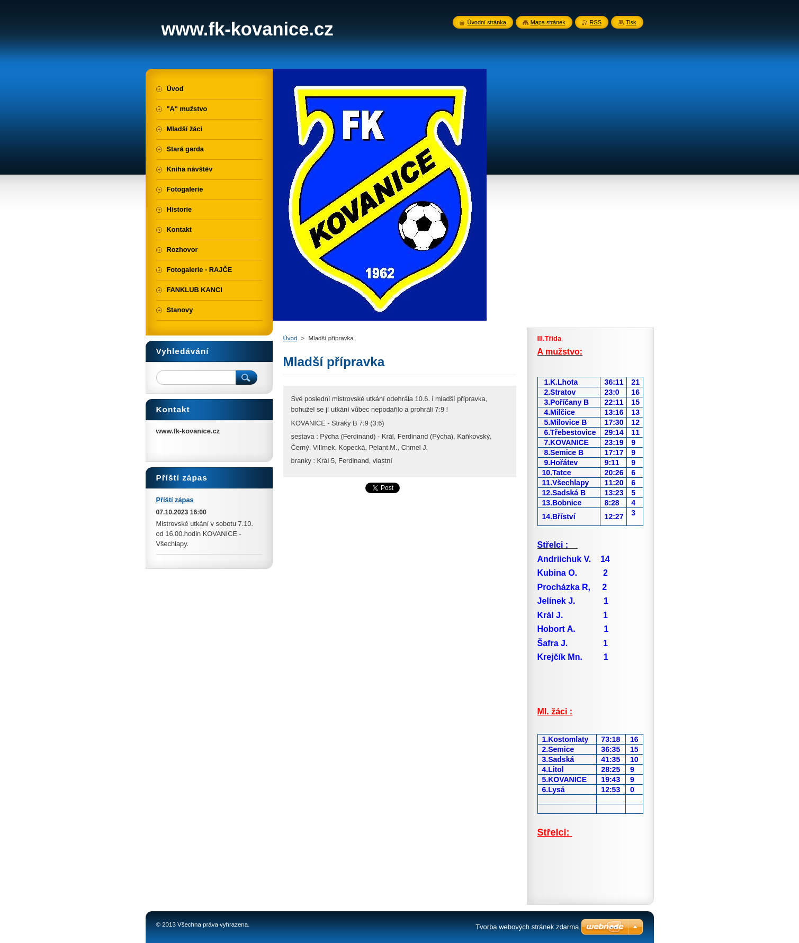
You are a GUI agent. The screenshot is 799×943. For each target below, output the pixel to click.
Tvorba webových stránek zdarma (527, 927)
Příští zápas (175, 500)
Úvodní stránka (487, 22)
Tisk (631, 22)
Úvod (290, 338)
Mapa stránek (548, 22)
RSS (596, 22)
